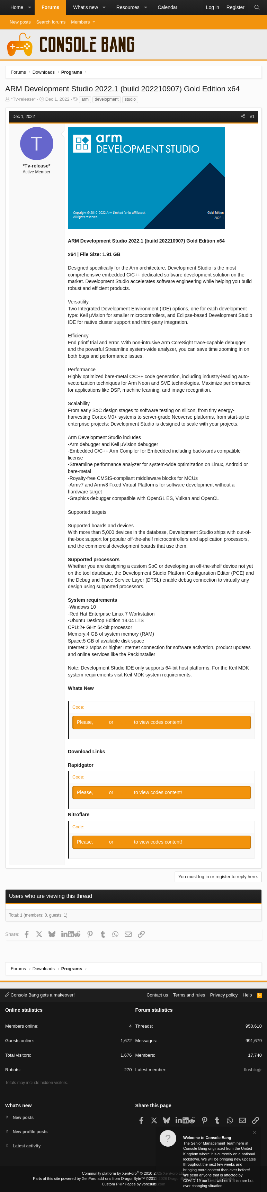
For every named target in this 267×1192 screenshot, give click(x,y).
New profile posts (31, 1131)
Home (16, 7)
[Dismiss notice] (254, 1133)
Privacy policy (224, 994)
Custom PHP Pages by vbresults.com (133, 1184)
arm (85, 99)
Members (80, 22)
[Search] (257, 7)
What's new (85, 7)
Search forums (51, 22)
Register (124, 722)
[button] (29, 7)
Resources (128, 7)
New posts (20, 22)
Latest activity (28, 1145)
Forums (50, 7)
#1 (252, 116)
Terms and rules (189, 994)
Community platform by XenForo (133, 1173)
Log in (102, 722)
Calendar (167, 7)
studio (130, 99)
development (107, 99)
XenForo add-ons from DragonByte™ (113, 1178)
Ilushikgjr (253, 1069)
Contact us (157, 994)
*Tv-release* (23, 99)
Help (247, 994)
